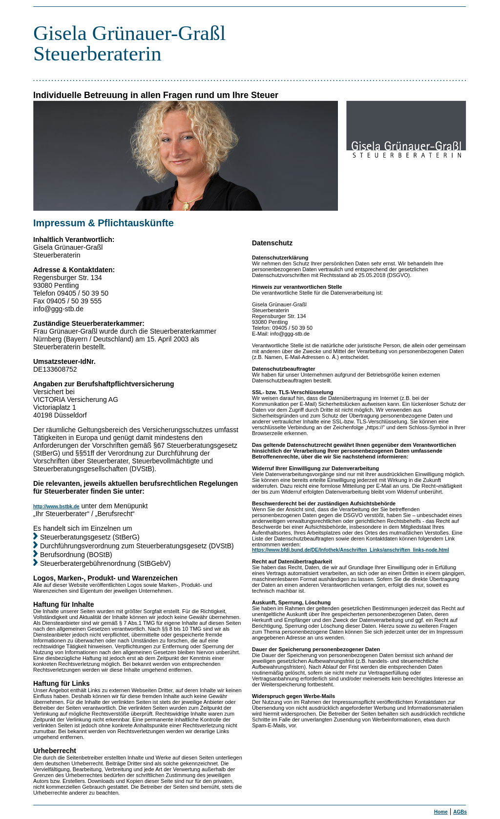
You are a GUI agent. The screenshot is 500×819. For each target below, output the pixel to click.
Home (441, 812)
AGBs (460, 812)
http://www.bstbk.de (56, 506)
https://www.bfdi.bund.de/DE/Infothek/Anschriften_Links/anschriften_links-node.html (350, 550)
